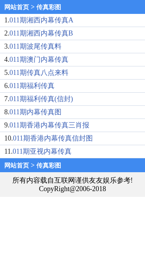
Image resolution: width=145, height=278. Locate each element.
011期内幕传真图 (35, 112)
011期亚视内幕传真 (42, 151)
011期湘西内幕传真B (41, 33)
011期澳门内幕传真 (39, 59)
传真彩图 (48, 7)
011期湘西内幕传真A (41, 20)
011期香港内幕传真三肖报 (49, 125)
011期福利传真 (32, 86)
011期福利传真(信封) (41, 99)
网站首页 (16, 7)
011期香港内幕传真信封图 (53, 138)
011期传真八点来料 (39, 72)
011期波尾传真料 (35, 46)
